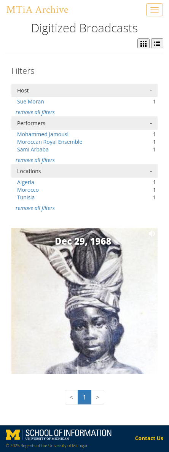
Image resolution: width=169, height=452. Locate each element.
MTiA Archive (37, 10)
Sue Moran (30, 101)
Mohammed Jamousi (43, 134)
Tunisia (26, 197)
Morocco (28, 189)
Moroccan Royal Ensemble (49, 141)
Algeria (25, 182)
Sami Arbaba (33, 149)
